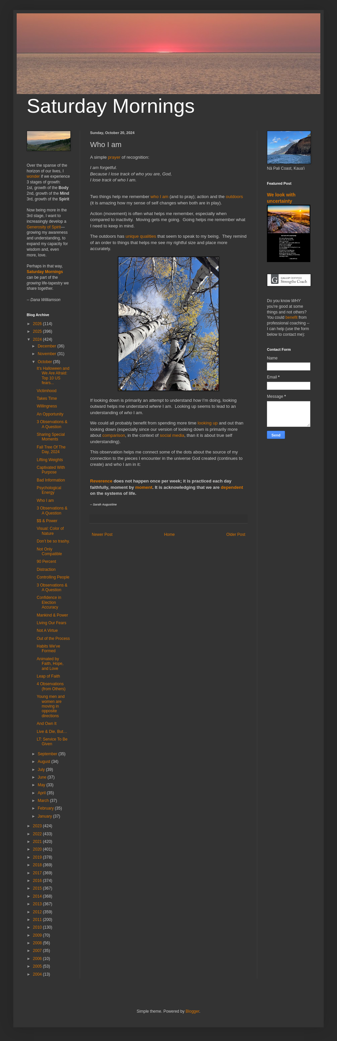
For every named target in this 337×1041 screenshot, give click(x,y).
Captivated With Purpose (51, 469)
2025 (38, 331)
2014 (38, 896)
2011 (38, 919)
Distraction (46, 569)
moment (143, 487)
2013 (38, 904)
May (42, 785)
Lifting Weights (50, 459)
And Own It (46, 723)
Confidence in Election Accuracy (49, 602)
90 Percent (46, 561)
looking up (208, 422)
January (45, 816)
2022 (38, 834)
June (42, 777)
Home (169, 534)
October (45, 361)
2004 (38, 974)
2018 (38, 865)
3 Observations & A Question (52, 424)
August (44, 761)
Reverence (101, 480)
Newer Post (102, 534)
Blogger (192, 1011)
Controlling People (53, 577)
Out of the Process (53, 638)
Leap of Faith (48, 676)
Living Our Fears (51, 623)
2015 (38, 888)
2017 (38, 873)
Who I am (45, 500)
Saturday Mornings (111, 106)
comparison (113, 435)
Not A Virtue (47, 630)
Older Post (235, 534)
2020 (38, 849)
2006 (38, 958)
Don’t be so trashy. (53, 541)
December (47, 346)
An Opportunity (50, 414)
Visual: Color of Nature (50, 531)
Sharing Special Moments (51, 436)
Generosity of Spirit (44, 227)
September (48, 754)
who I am (159, 196)
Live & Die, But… (52, 731)
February (46, 808)
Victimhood (46, 390)
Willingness (47, 406)
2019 (38, 857)
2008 (38, 943)
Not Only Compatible (49, 551)
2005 (38, 966)
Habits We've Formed (48, 648)
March (44, 800)
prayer (114, 157)
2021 (38, 841)
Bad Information (51, 480)
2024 (38, 339)
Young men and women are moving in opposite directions (51, 706)
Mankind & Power (52, 615)
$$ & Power (47, 520)
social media (172, 435)
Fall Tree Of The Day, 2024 (51, 449)
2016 (38, 880)
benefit (292, 317)
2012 (38, 912)
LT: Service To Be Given (52, 741)
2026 (38, 323)
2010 (38, 927)
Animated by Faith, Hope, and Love (50, 664)
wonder (33, 176)
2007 (38, 950)
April (42, 793)
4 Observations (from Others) (51, 686)
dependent (232, 487)
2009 (38, 935)
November (47, 353)
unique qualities (140, 236)
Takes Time (47, 398)
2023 (38, 826)
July (42, 769)
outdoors (234, 196)
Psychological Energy (49, 490)
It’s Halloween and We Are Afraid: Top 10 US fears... (53, 375)
